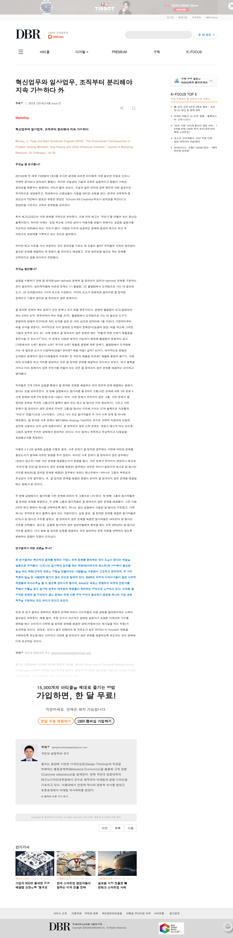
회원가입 (182, 17)
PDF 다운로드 (128, 108)
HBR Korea (211, 17)
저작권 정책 (91, 913)
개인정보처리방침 (112, 913)
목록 (118, 828)
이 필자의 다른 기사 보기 (54, 796)
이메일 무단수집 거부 (138, 913)
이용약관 (77, 913)
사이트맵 (159, 913)
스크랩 (134, 108)
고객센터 (196, 17)
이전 (105, 828)
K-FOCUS (194, 52)
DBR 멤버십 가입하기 (95, 721)
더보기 (122, 108)
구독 (156, 52)
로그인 (170, 17)
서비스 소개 (60, 913)
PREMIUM (119, 52)
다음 (131, 828)
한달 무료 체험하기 (56, 721)
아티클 (45, 52)
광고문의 (174, 913)
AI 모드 (207, 35)
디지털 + (82, 52)
